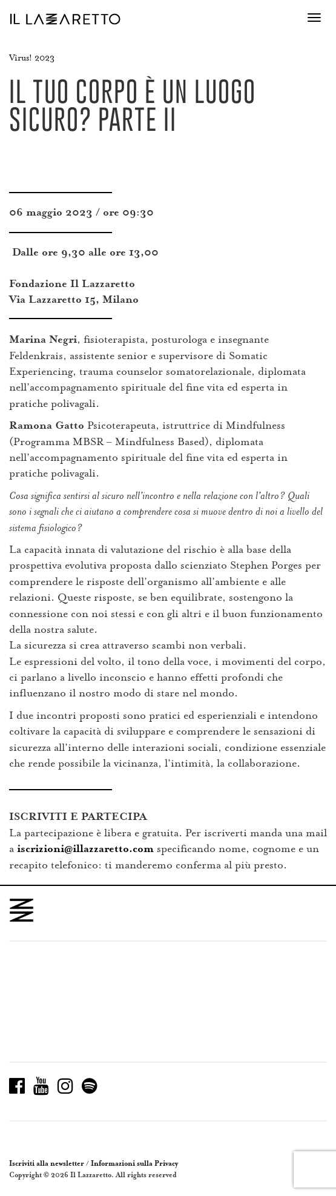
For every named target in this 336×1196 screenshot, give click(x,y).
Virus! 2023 (31, 57)
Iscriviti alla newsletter (46, 1164)
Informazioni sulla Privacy (134, 1164)
